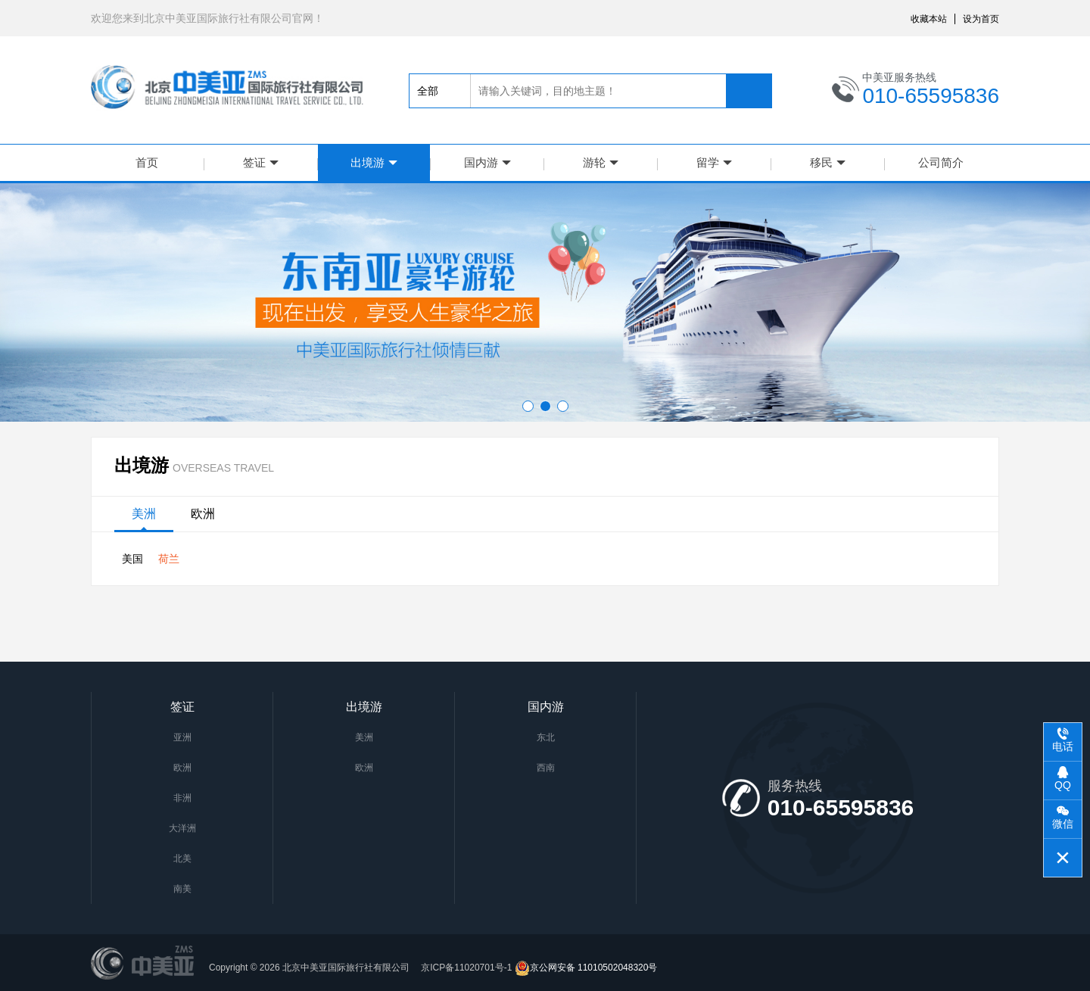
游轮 (600, 162)
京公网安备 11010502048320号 (586, 967)
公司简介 (941, 162)
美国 (132, 559)
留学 (714, 162)
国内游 (487, 162)
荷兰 (168, 559)
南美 (182, 888)
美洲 (144, 513)
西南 (546, 767)
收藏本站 (929, 19)
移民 (828, 162)
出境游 (373, 162)
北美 (182, 858)
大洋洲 (182, 828)
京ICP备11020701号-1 (465, 967)
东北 (546, 737)
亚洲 (182, 737)
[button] (528, 406)
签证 (261, 162)
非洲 (182, 798)
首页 (146, 162)
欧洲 (203, 513)
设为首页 (981, 19)
